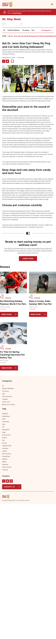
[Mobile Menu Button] (52, 4)
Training (5, 470)
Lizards (4, 451)
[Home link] (16, 496)
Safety (4, 462)
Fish (3, 440)
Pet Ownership (7, 396)
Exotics (4, 438)
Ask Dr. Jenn (6, 402)
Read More (10, 315)
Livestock (5, 448)
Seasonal (5, 464)
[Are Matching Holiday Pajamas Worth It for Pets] (13, 302)
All (4, 30)
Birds (3, 419)
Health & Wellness (14, 30)
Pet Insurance (6, 454)
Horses (4, 443)
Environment (6, 435)
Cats (3, 424)
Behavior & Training (8, 404)
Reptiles (4, 459)
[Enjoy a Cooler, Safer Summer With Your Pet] (42, 302)
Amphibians (6, 416)
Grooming (25, 30)
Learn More (28, 259)
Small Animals (6, 467)
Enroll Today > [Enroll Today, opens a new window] (17, 13)
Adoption (5, 414)
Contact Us (9, 487)
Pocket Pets (6, 456)
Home (4, 36)
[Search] (12, 23)
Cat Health (5, 422)
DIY (3, 427)
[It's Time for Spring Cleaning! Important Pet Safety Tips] (13, 354)
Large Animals (6, 446)
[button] (7, 4)
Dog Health (5, 430)
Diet (33, 30)
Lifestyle (5, 399)
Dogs (3, 432)
